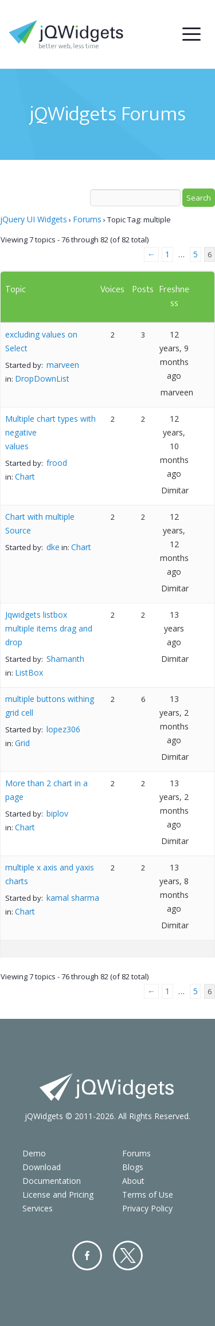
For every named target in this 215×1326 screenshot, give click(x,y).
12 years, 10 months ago (174, 446)
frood (56, 462)
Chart (25, 476)
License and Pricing (57, 1194)
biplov (57, 813)
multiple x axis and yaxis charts (49, 874)
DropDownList (42, 378)
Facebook (87, 1255)
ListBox (29, 672)
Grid (22, 742)
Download (41, 1167)
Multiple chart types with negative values (50, 432)
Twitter (128, 1255)
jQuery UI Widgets (33, 219)
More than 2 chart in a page (46, 790)
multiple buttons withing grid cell (49, 705)
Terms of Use (147, 1194)
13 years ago (174, 628)
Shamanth (65, 658)
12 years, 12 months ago (174, 544)
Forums (87, 219)
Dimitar (175, 490)
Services (37, 1208)
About (133, 1180)
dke (53, 547)
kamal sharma (72, 897)
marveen (62, 364)
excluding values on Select (41, 341)
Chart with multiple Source (40, 523)
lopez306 (63, 729)
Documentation (51, 1180)
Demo (34, 1153)
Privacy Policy (147, 1208)
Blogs (132, 1167)
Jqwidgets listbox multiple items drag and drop (48, 628)
